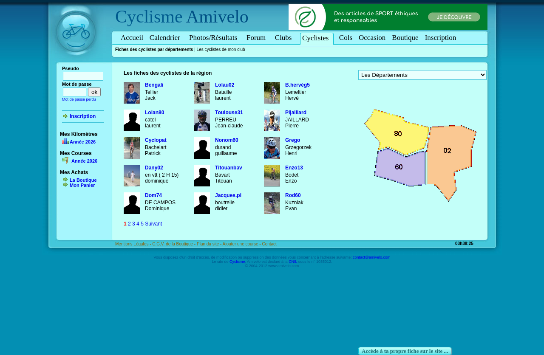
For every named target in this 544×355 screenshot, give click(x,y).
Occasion (372, 38)
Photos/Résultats (214, 38)
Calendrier (166, 38)
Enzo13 (294, 168)
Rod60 (293, 195)
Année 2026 (83, 141)
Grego (292, 140)
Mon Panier (82, 185)
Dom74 (153, 195)
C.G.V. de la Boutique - (174, 244)
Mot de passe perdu (79, 99)
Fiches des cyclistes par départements (154, 49)
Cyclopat (156, 140)
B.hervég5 (297, 85)
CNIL (293, 261)
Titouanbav (228, 168)
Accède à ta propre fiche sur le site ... (405, 351)
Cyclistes (317, 38)
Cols (345, 38)
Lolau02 (224, 85)
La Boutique (83, 180)
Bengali (154, 85)
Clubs (285, 38)
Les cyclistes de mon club (221, 49)
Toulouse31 (229, 113)
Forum (257, 38)
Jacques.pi (228, 195)
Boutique (405, 38)
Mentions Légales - (133, 244)
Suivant (153, 224)
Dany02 (154, 168)
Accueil (132, 38)
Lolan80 (154, 113)
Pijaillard (295, 113)
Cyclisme (149, 16)
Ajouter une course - (242, 244)
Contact (269, 244)
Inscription (440, 38)
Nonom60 (226, 140)
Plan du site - (210, 244)
